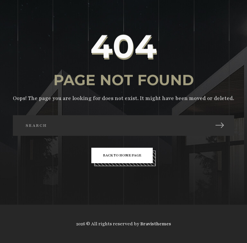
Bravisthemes (155, 224)
